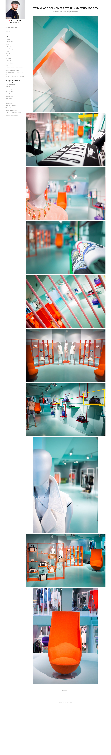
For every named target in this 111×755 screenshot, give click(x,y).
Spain (7, 44)
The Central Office (11, 105)
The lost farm (9, 108)
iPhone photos (10, 63)
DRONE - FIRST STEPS (12, 28)
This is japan (9, 98)
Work (7, 36)
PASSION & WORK (11, 84)
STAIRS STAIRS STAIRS (12, 115)
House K (8, 93)
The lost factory (10, 91)
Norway (8, 51)
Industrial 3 (9, 89)
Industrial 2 (9, 101)
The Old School (10, 103)
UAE (7, 65)
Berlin (7, 56)
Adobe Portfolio (68, 702)
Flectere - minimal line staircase (14, 68)
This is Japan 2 (9, 96)
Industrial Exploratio (11, 110)
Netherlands (9, 41)
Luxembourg (9, 49)
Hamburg (8, 58)
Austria (8, 53)
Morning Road (10, 86)
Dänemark (8, 60)
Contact (8, 120)
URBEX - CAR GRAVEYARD (13, 112)
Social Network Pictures (12, 70)
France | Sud (9, 46)
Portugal (8, 39)
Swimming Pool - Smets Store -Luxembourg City (14, 81)
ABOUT (8, 32)
